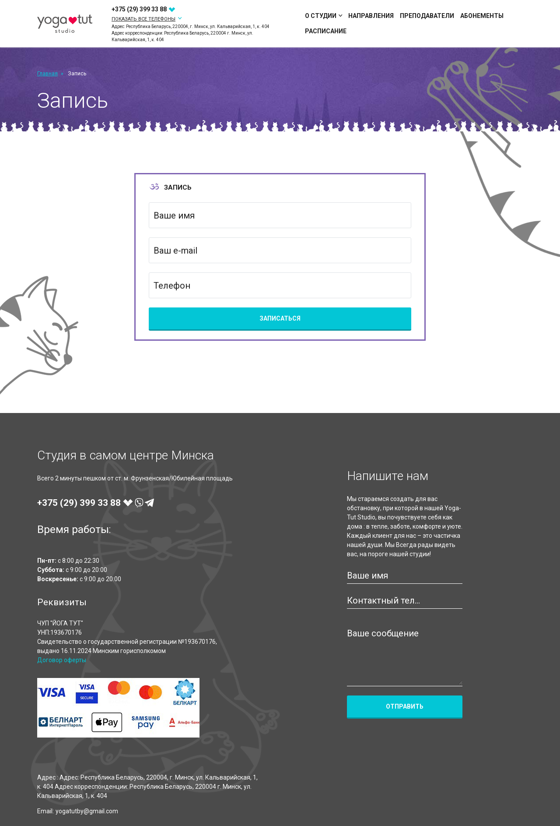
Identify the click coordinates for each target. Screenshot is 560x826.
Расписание (325, 31)
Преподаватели (427, 15)
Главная (47, 74)
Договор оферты (61, 660)
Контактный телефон (385, 600)
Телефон (172, 285)
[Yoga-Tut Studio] (64, 24)
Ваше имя (174, 215)
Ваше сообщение (383, 633)
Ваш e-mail (175, 250)
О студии (323, 15)
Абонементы (482, 15)
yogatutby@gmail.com (87, 811)
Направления (371, 15)
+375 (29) (143, 9)
